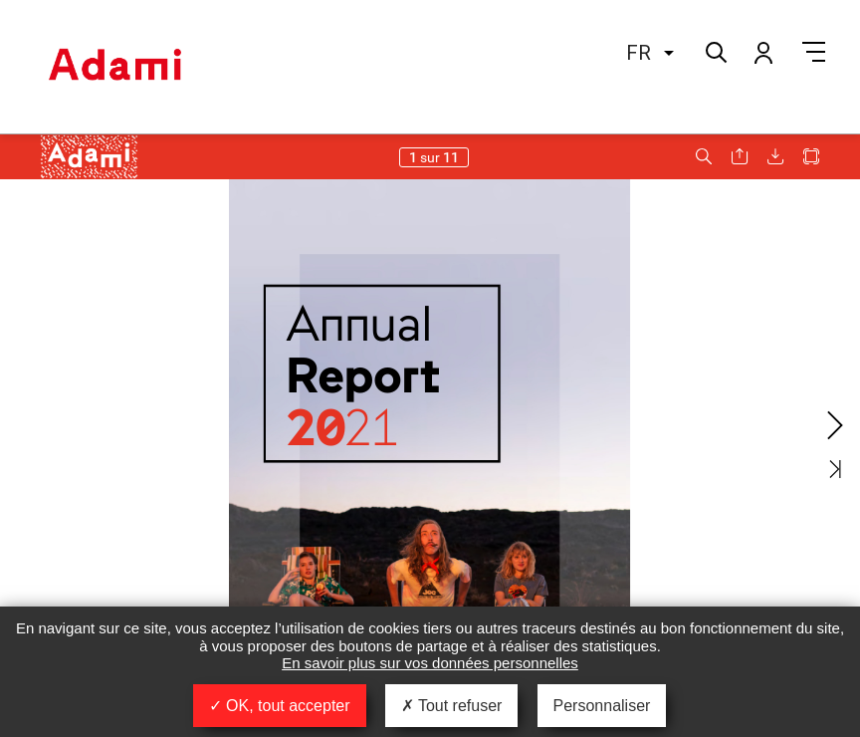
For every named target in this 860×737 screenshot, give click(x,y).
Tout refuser (452, 705)
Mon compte (762, 52)
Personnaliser (602, 705)
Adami (114, 67)
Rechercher (714, 50)
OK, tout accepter (279, 705)
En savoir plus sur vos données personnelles (430, 662)
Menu (813, 52)
